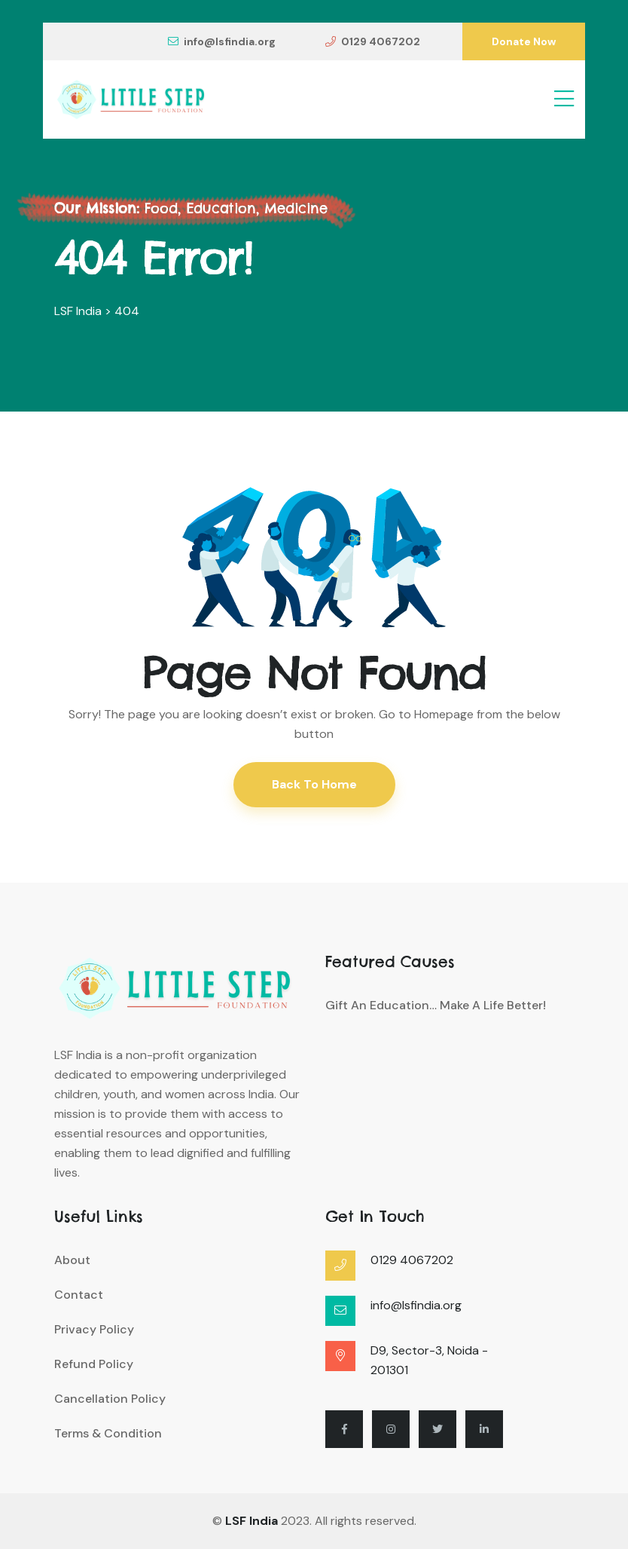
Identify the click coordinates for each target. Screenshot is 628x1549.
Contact (78, 1295)
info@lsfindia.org (222, 41)
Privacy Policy (94, 1329)
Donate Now (524, 41)
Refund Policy (93, 1364)
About (72, 1260)
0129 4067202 (372, 41)
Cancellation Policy (110, 1399)
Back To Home (314, 784)
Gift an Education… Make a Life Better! (435, 1005)
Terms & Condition (108, 1433)
